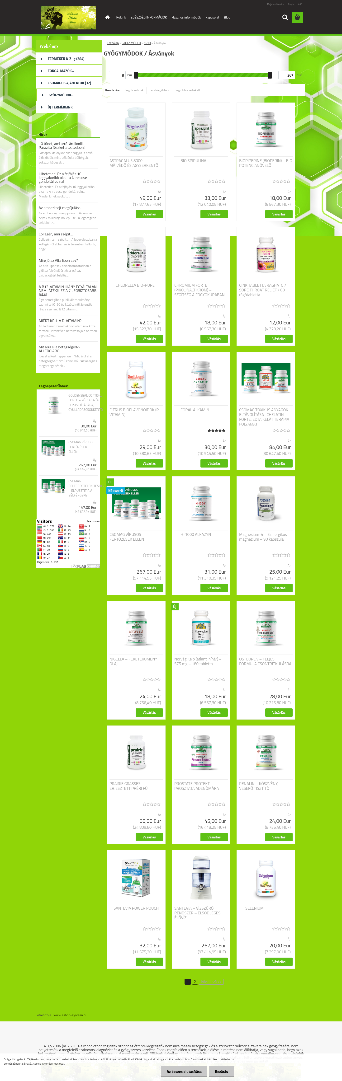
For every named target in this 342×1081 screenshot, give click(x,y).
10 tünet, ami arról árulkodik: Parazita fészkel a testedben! (62, 145)
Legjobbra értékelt (187, 90)
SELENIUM (254, 908)
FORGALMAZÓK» (61, 71)
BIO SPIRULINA (193, 160)
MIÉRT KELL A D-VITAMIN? (60, 320)
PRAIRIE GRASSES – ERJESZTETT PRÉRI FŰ (128, 786)
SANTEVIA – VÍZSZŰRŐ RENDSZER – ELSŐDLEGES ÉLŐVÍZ (197, 913)
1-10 (147, 43)
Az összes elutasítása (183, 1071)
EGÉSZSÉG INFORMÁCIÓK (149, 17)
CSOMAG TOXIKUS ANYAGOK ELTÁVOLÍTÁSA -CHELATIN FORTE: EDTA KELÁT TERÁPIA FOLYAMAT (264, 416)
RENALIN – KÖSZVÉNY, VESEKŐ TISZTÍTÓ (258, 786)
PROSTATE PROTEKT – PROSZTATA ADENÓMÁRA (196, 786)
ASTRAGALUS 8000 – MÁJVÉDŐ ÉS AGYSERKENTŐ (133, 163)
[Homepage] (107, 17)
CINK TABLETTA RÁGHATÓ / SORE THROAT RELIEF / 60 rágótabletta (262, 290)
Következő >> (211, 981)
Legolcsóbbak (134, 90)
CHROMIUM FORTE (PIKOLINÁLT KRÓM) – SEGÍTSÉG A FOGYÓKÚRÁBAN (199, 290)
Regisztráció (295, 4)
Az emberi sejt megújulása (60, 208)
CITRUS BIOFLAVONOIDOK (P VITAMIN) (134, 412)
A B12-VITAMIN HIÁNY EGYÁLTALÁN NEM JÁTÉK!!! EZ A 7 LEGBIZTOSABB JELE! (68, 290)
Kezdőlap (113, 43)
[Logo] (68, 17)
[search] (285, 17)
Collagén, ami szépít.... (56, 234)
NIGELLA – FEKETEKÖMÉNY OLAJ (133, 661)
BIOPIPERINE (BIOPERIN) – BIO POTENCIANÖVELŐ (265, 163)
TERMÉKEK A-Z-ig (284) (66, 58)
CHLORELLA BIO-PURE (135, 285)
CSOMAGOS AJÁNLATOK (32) (69, 83)
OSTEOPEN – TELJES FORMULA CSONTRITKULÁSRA (265, 661)
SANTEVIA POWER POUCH (136, 908)
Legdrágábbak (159, 90)
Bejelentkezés (275, 4)
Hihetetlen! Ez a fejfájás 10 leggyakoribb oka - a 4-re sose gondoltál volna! (63, 177)
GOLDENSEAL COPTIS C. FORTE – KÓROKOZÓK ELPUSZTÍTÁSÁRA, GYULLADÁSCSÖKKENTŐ (85, 402)
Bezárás (221, 1071)
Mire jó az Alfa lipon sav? (58, 260)
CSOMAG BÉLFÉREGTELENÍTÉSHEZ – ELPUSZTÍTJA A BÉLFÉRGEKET (86, 488)
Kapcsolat (212, 17)
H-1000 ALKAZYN (195, 534)
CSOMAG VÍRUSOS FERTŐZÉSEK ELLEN (81, 447)
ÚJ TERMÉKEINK (60, 107)
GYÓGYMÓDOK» (61, 95)
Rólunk (121, 17)
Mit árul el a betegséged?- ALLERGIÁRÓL (59, 349)
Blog (227, 17)
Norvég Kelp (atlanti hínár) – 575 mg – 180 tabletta (198, 661)
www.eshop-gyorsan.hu (70, 1014)
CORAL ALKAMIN (194, 409)
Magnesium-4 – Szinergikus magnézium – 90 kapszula (263, 537)
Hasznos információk (186, 17)
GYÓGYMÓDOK (131, 43)
